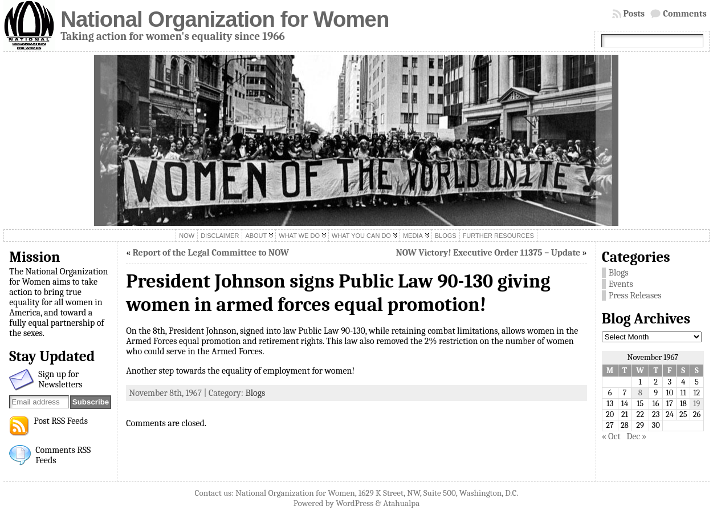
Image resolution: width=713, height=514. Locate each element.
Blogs (255, 393)
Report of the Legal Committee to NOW (211, 253)
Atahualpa (401, 503)
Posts (634, 14)
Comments (685, 14)
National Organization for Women (224, 19)
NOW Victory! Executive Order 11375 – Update (488, 253)
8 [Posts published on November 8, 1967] (640, 393)
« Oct (611, 436)
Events (621, 284)
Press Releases (635, 295)
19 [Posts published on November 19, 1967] (696, 403)
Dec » (636, 436)
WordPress (354, 503)
